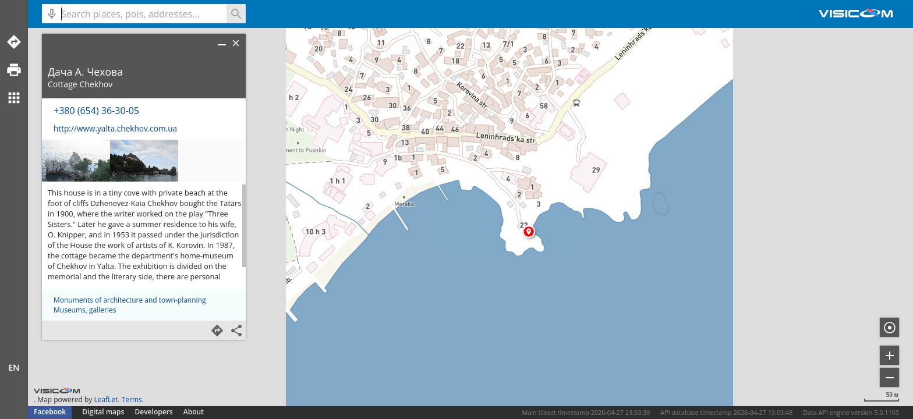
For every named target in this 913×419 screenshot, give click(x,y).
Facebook (50, 412)
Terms (132, 399)
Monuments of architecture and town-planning (130, 300)
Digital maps (104, 412)
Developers (154, 412)
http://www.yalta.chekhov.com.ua (115, 128)
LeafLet (106, 399)
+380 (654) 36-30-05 (96, 110)
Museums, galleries (85, 310)
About (193, 412)
